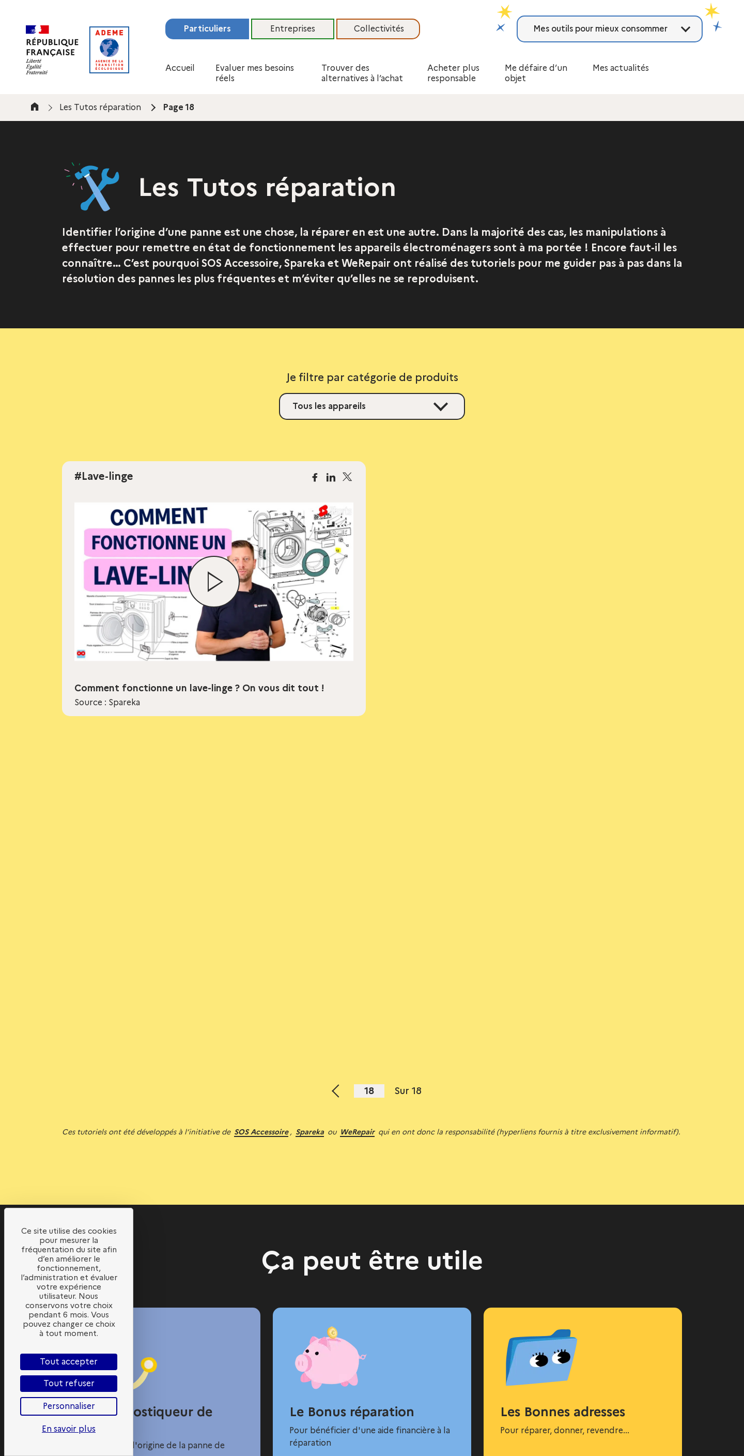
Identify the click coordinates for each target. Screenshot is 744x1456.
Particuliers (207, 29)
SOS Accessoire (261, 1131)
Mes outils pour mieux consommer (600, 29)
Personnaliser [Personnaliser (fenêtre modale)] (69, 1406)
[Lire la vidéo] (214, 582)
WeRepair (357, 1131)
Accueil (180, 68)
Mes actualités (621, 68)
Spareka (310, 1131)
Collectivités (379, 29)
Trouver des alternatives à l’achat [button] (362, 73)
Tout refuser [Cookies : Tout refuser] (69, 1383)
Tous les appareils (329, 406)
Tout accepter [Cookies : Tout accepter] (69, 1362)
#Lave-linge (103, 476)
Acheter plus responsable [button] (453, 73)
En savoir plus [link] (69, 1429)
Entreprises (292, 29)
